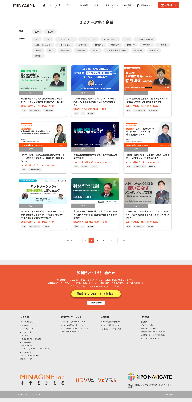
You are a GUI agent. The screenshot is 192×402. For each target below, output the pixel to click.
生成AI (95, 50)
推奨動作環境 (26, 352)
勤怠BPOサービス (26, 359)
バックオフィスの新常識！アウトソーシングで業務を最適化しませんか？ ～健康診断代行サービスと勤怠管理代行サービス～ (43, 214)
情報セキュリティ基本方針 (150, 328)
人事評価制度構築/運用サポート (112, 322)
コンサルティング (66, 39)
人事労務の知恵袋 (145, 39)
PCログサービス (27, 329)
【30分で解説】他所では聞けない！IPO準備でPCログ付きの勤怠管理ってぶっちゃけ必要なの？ (95, 101)
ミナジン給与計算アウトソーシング (73, 322)
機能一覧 (25, 326)
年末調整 (162, 45)
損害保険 (65, 50)
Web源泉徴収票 (27, 346)
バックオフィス (88, 39)
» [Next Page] (120, 240)
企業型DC (82, 45)
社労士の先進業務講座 (116, 50)
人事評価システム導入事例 (111, 329)
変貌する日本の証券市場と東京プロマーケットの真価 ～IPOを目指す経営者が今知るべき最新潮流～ (95, 214)
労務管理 (115, 45)
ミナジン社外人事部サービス (70, 332)
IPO (36, 39)
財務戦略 (154, 50)
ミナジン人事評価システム (110, 325)
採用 (51, 50)
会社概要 (144, 322)
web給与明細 (26, 342)
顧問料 (38, 56)
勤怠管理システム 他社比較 (31, 339)
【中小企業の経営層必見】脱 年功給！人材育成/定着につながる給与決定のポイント (147, 100)
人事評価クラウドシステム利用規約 (153, 335)
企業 (37, 31)
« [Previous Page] (71, 240)
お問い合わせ (96, 302)
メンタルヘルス (110, 39)
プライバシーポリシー (148, 325)
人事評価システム (43, 45)
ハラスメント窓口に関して (150, 338)
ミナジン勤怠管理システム (29, 322)
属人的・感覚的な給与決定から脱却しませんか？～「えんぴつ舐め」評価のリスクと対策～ (43, 100)
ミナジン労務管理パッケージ (30, 356)
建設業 (38, 50)
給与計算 (138, 50)
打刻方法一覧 (26, 332)
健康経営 (99, 45)
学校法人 (147, 45)
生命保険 (81, 50)
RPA (48, 39)
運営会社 (21, 394)
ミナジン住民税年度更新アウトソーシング (75, 328)
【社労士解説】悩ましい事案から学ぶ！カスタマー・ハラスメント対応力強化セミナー (147, 157)
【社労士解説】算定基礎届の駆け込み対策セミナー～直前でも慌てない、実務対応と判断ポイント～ (43, 158)
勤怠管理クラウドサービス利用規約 (153, 332)
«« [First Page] (68, 240)
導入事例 (25, 336)
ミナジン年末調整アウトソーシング (73, 325)
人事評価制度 (64, 45)
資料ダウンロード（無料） (96, 294)
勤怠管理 (131, 45)
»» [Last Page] (124, 240)
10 (112, 240)
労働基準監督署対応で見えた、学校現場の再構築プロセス (95, 157)
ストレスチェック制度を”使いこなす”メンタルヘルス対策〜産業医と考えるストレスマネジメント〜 (147, 214)
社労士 (50, 31)
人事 (127, 39)
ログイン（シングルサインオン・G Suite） (36, 349)
